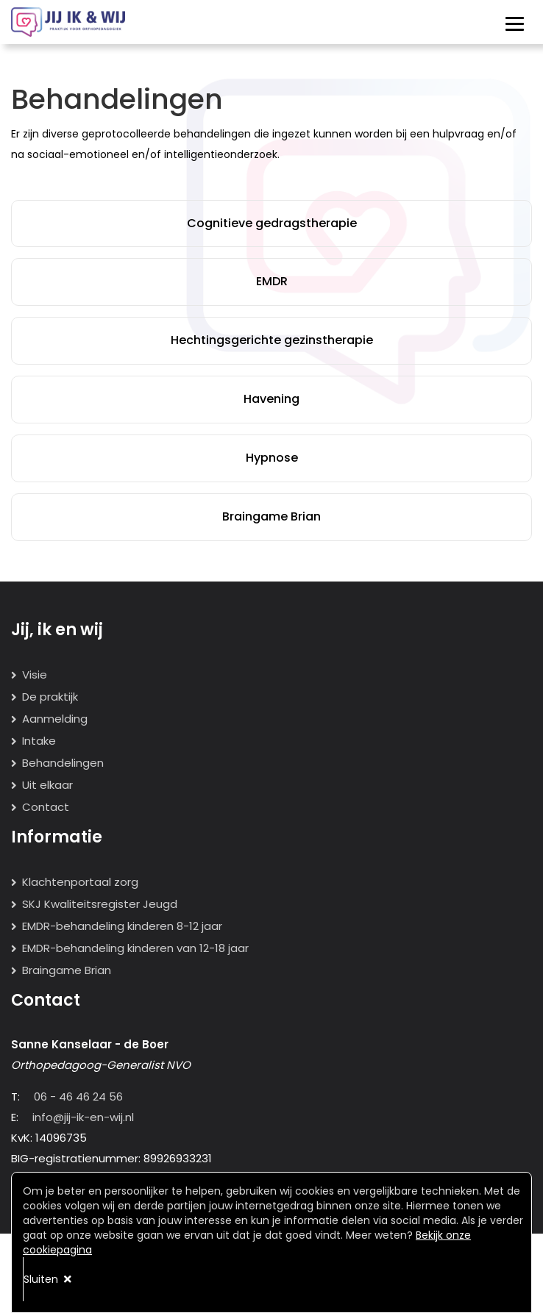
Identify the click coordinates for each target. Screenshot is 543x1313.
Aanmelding (55, 718)
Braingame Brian (271, 516)
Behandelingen (63, 762)
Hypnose (272, 457)
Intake (39, 740)
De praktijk (50, 696)
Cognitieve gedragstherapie (272, 223)
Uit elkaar (47, 785)
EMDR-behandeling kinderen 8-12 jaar (122, 926)
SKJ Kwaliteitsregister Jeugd (99, 904)
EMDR (272, 281)
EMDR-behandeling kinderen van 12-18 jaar (135, 948)
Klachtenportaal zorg (80, 882)
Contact (45, 807)
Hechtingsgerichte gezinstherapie (272, 340)
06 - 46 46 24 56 (78, 1096)
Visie (34, 674)
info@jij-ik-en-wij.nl (83, 1117)
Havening (271, 398)
